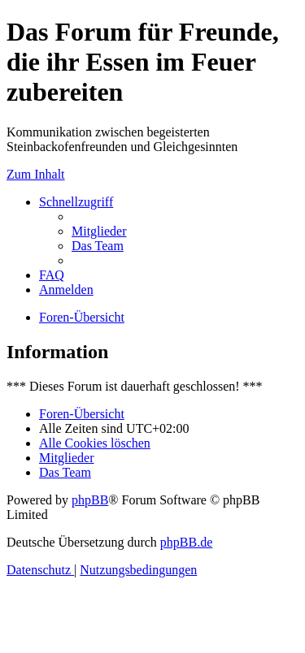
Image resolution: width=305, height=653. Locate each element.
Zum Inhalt (36, 174)
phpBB (90, 500)
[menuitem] (99, 231)
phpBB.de (186, 542)
